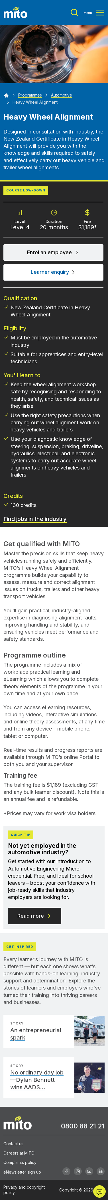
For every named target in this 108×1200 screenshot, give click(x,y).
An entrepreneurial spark (35, 1034)
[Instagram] (78, 1171)
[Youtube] (89, 1171)
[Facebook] (66, 1171)
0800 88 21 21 (83, 1126)
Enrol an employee (53, 252)
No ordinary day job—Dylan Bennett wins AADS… (37, 1080)
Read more (34, 916)
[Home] (6, 95)
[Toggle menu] (87, 13)
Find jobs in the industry (35, 519)
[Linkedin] (101, 1171)
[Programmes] (30, 95)
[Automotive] (61, 95)
